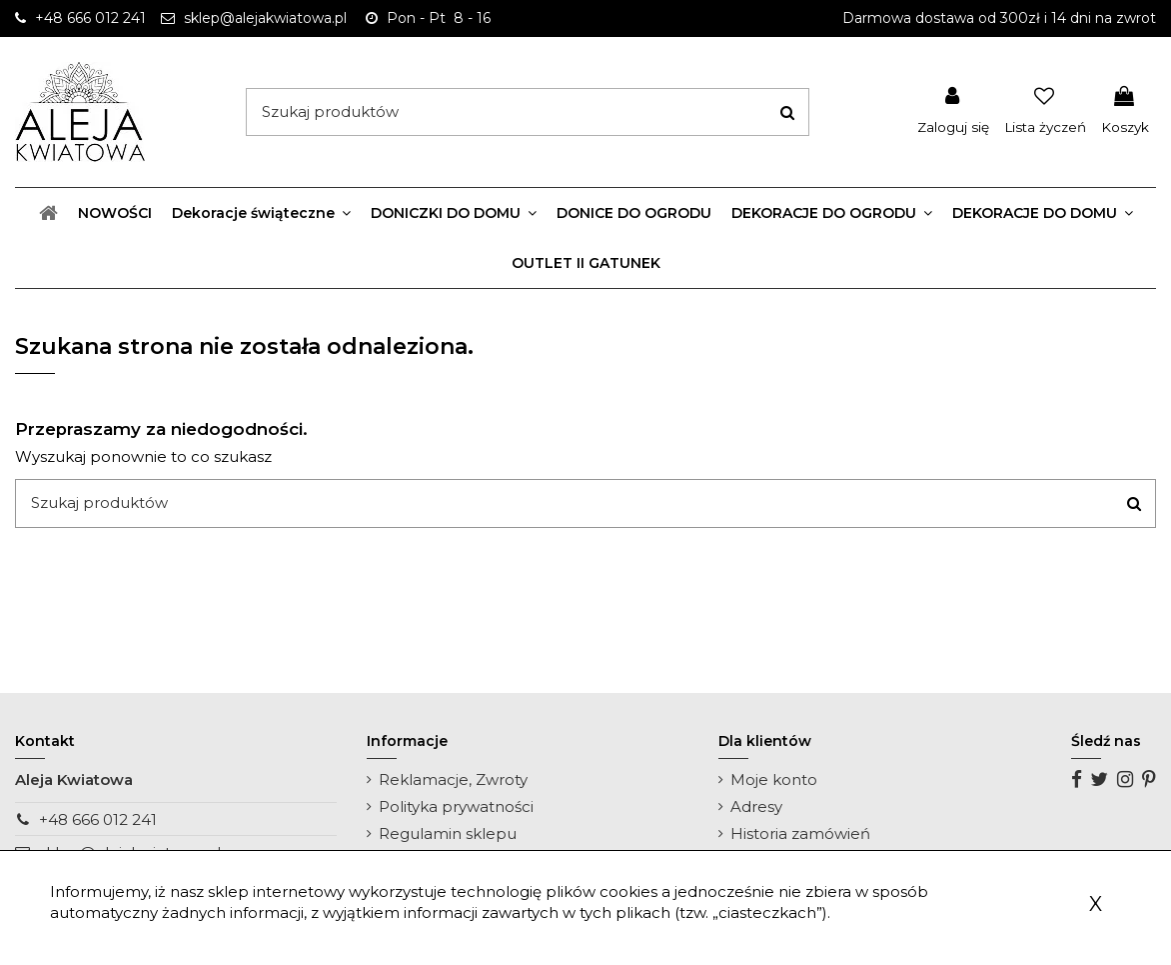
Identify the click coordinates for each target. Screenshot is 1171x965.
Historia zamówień (800, 833)
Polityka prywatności (456, 806)
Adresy (756, 806)
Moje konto (773, 779)
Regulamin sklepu (448, 833)
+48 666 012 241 (98, 819)
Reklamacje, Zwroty (453, 779)
